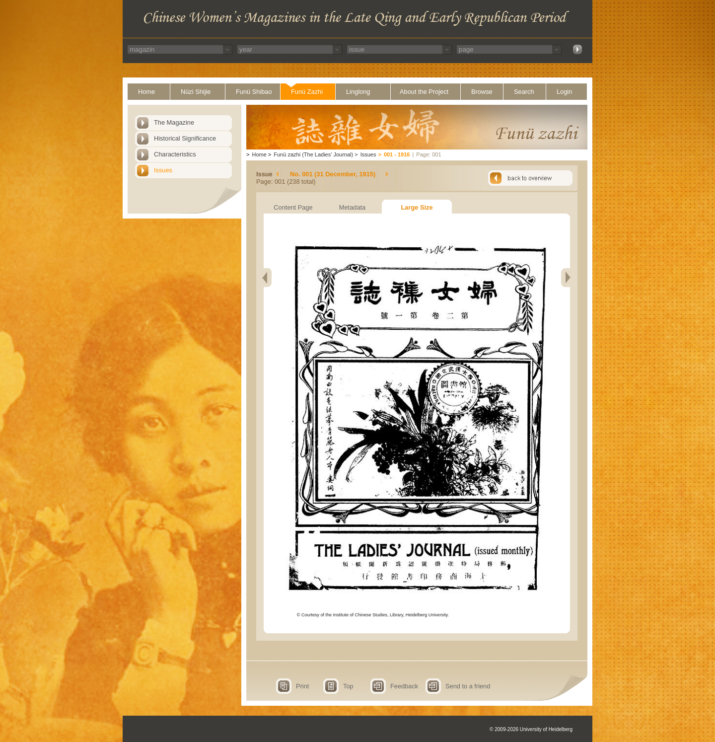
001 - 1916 (397, 154)
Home (146, 91)
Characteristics (175, 154)
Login (564, 91)
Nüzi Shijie (196, 91)
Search (524, 91)
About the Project (424, 91)
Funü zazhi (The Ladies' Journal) (313, 154)
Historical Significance (185, 138)
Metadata (352, 207)
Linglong (358, 91)
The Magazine (174, 122)
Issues (163, 170)
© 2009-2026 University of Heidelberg (531, 729)
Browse (482, 91)
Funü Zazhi (307, 91)
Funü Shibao (254, 91)
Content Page (293, 207)
